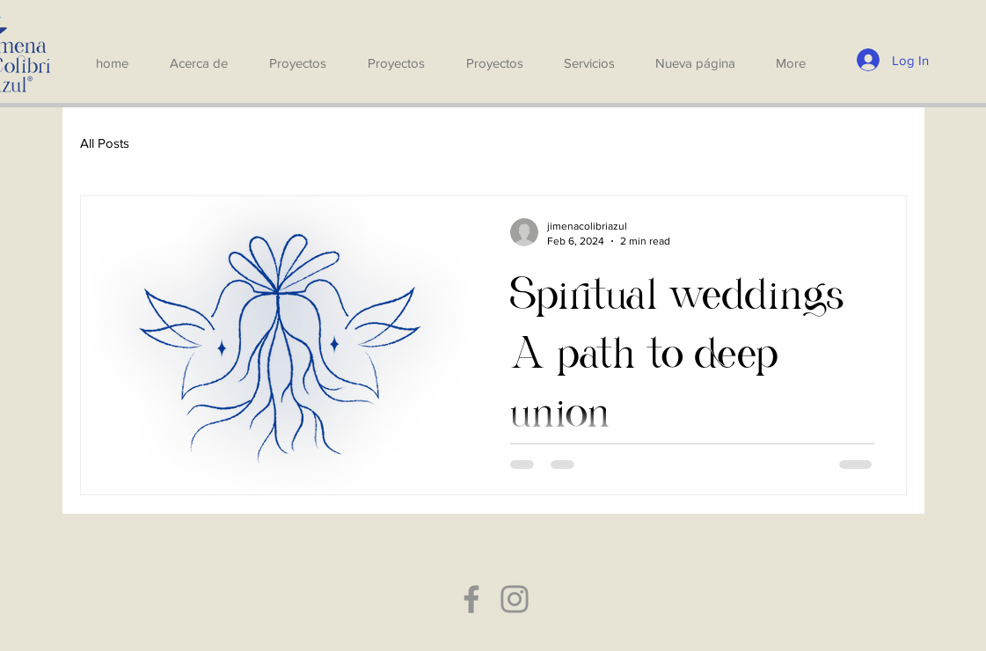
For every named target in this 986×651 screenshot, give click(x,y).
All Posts (104, 142)
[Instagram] (514, 599)
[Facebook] (471, 599)
